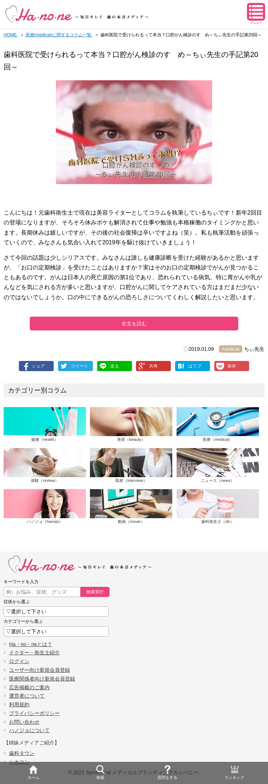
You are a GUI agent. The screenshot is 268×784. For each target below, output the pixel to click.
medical (230, 349)
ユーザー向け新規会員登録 (39, 670)
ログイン (19, 661)
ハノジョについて (29, 730)
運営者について (27, 696)
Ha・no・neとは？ (30, 644)
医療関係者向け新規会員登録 (42, 679)
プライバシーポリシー (34, 713)
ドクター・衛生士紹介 (34, 652)
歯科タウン (21, 753)
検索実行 (95, 591)
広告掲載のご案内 (29, 687)
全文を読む (134, 323)
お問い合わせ (24, 722)
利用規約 (19, 704)
